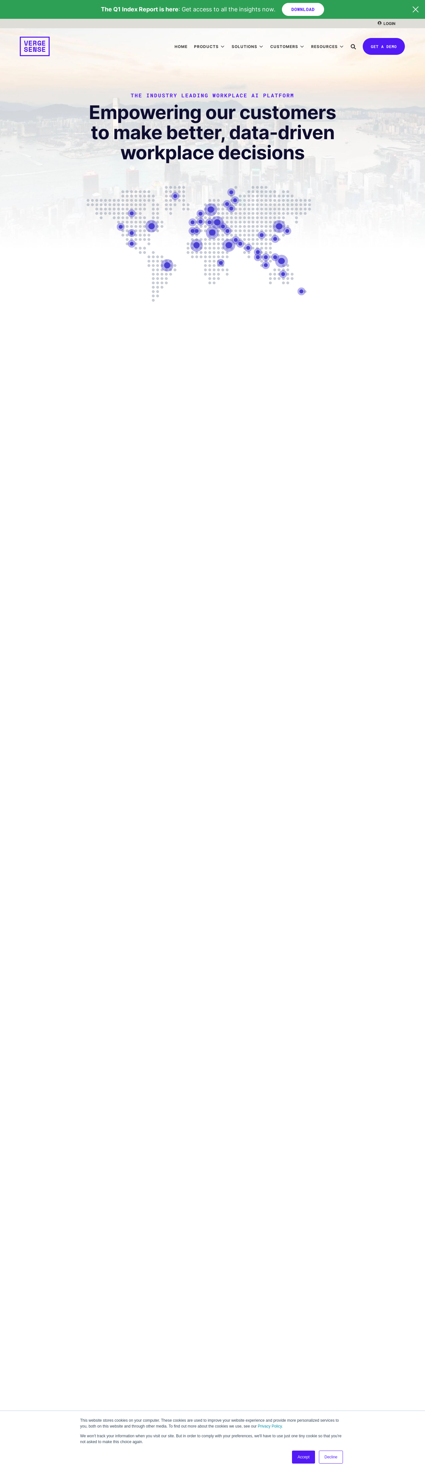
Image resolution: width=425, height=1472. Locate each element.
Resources (324, 46)
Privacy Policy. (270, 1426)
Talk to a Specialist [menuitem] (41, 1398)
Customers (284, 46)
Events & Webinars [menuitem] (242, 1398)
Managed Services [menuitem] (141, 1358)
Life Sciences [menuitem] (236, 1344)
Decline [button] (330, 1457)
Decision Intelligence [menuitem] (44, 1304)
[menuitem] (386, 23)
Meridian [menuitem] (30, 1277)
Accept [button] (304, 1457)
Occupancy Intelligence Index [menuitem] (254, 1385)
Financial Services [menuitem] (241, 1291)
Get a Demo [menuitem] (33, 1385)
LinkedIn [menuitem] (29, 1372)
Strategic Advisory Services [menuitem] (152, 1345)
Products (206, 46)
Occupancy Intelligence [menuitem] (46, 1291)
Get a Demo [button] (384, 46)
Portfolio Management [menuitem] (145, 1277)
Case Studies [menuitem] (236, 1277)
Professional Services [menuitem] (246, 1331)
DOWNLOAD (303, 9)
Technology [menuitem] (234, 1304)
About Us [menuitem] (30, 1345)
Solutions (244, 46)
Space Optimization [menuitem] (142, 1291)
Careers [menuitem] (29, 1358)
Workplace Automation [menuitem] (146, 1304)
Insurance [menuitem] (232, 1317)
